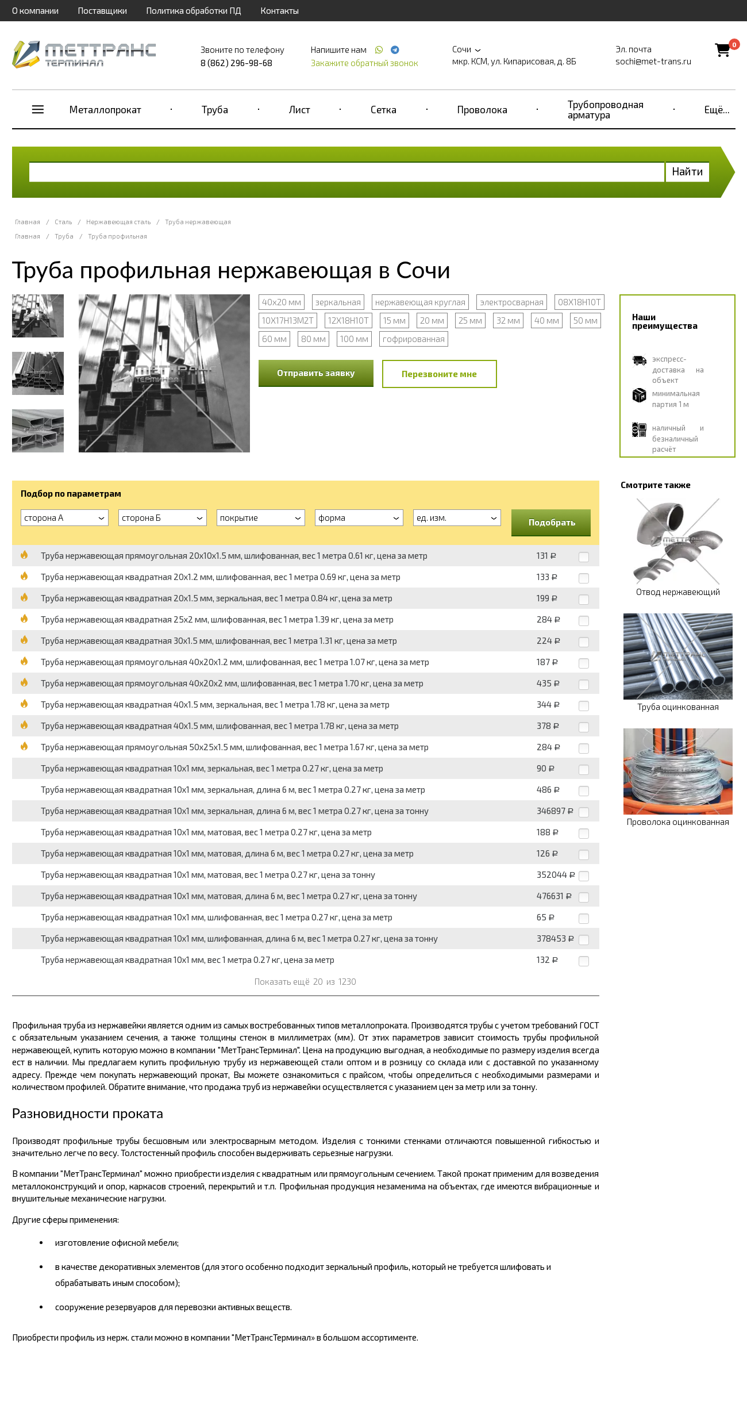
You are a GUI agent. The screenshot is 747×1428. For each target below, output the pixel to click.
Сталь (63, 221)
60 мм (274, 338)
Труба (215, 109)
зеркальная (338, 302)
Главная (27, 221)
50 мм (585, 320)
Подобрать (552, 522)
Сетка (383, 109)
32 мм (508, 320)
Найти (687, 171)
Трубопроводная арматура (606, 109)
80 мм (313, 338)
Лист (299, 109)
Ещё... (717, 109)
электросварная (512, 302)
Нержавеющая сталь (118, 221)
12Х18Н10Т (348, 320)
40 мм (546, 320)
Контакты (279, 10)
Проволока (482, 109)
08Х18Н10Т (579, 302)
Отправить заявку (316, 372)
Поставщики (102, 10)
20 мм (432, 320)
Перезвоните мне (439, 373)
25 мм (470, 320)
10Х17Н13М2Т (288, 320)
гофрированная (414, 338)
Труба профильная (117, 236)
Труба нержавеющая (198, 221)
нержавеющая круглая (420, 302)
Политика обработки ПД (193, 10)
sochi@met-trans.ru (653, 61)
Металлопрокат (105, 109)
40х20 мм (281, 302)
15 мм (394, 320)
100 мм (354, 338)
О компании (35, 10)
